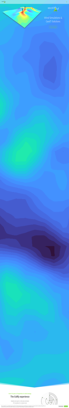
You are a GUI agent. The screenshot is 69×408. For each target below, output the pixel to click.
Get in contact (53, 27)
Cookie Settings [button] (61, 406)
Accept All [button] (66, 406)
